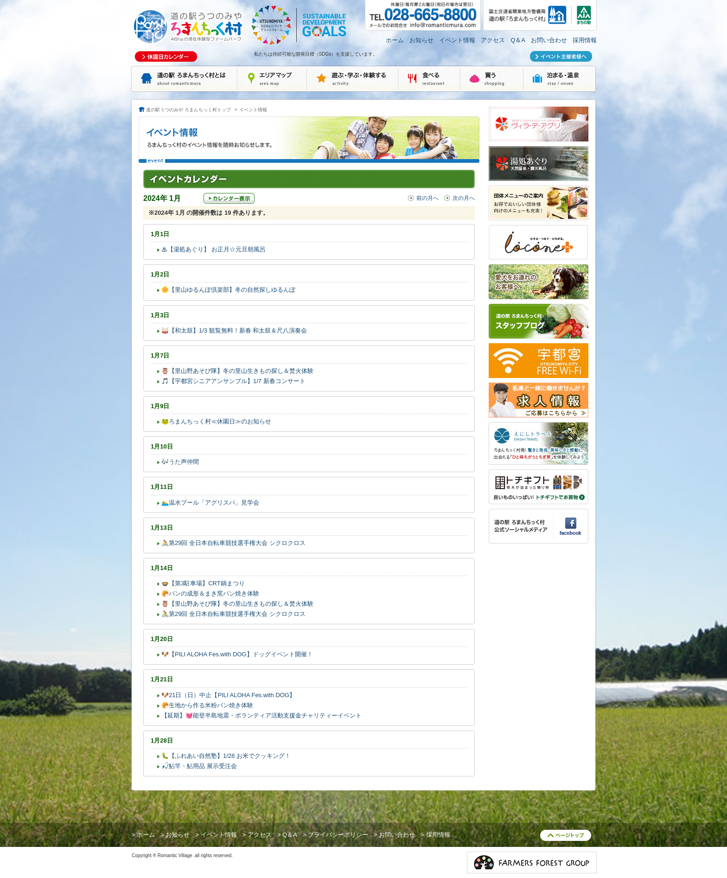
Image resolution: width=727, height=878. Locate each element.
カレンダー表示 (229, 198)
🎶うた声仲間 (180, 461)
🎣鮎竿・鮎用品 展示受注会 (199, 766)
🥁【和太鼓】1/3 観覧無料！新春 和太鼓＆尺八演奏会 (234, 330)
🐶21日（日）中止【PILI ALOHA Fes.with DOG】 (228, 695)
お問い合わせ (549, 40)
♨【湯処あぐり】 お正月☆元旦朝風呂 (213, 249)
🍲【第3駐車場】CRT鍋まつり (203, 583)
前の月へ (427, 198)
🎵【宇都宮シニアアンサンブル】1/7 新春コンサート (233, 381)
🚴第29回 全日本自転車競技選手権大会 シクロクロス (233, 542)
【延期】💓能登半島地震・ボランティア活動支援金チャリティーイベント (261, 715)
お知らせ (421, 40)
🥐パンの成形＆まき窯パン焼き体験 (210, 593)
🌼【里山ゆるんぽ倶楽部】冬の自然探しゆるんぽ (228, 289)
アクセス (493, 40)
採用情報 (585, 40)
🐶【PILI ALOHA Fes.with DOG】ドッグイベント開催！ (237, 654)
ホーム (395, 40)
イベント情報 (457, 40)
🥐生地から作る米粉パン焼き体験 (207, 705)
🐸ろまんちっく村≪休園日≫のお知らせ (216, 421)
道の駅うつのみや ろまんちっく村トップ (188, 109)
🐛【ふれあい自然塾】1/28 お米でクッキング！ (226, 755)
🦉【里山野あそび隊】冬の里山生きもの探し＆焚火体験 (237, 370)
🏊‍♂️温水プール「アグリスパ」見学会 (210, 502)
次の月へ (464, 198)
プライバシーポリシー (338, 834)
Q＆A (517, 40)
